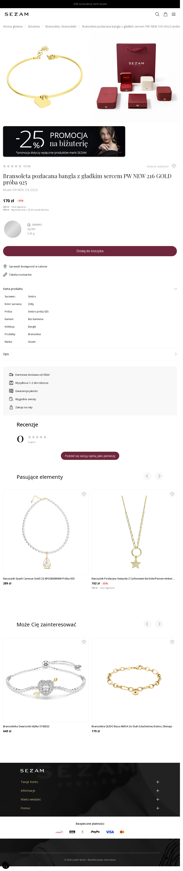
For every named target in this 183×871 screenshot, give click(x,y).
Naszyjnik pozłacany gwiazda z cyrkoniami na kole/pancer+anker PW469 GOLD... (132, 578)
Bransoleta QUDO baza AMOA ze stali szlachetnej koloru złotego (132, 726)
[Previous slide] (147, 476)
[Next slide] (159, 476)
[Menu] (174, 14)
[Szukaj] (157, 14)
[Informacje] (90, 790)
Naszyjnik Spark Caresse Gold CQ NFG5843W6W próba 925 (39, 578)
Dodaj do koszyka (90, 251)
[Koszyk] (165, 14)
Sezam (32, 341)
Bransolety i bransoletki (60, 26)
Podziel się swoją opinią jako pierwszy (90, 456)
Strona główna (12, 26)
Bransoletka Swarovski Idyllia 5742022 (26, 726)
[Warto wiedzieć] (90, 799)
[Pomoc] (90, 808)
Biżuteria (34, 26)
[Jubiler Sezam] (16, 14)
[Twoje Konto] (90, 781)
